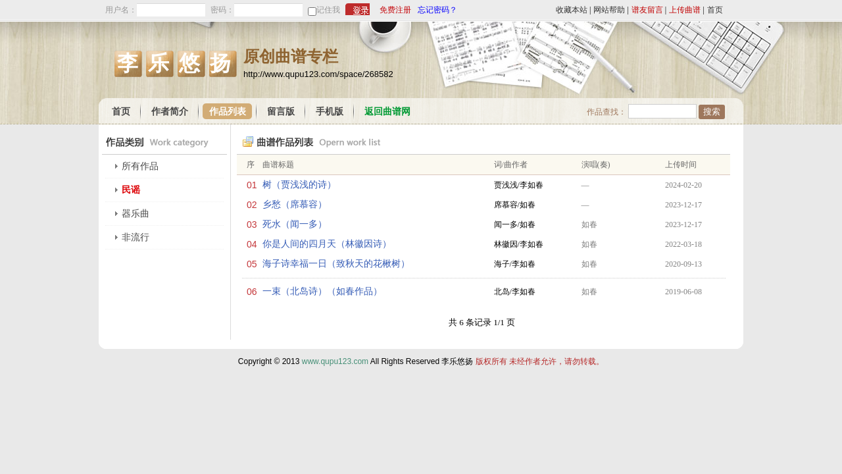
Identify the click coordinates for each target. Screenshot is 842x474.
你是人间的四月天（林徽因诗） (326, 244)
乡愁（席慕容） (294, 204)
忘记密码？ (437, 9)
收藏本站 (571, 9)
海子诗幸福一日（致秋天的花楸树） (336, 264)
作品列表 (227, 112)
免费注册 (395, 9)
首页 (715, 9)
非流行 (135, 237)
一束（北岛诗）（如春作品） (322, 291)
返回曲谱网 (387, 112)
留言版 (281, 112)
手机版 (329, 112)
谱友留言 (647, 9)
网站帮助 (609, 9)
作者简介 (169, 112)
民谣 (131, 190)
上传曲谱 (685, 9)
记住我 (328, 9)
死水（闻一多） (294, 224)
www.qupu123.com (335, 361)
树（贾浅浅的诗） (299, 185)
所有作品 (140, 166)
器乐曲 (135, 214)
